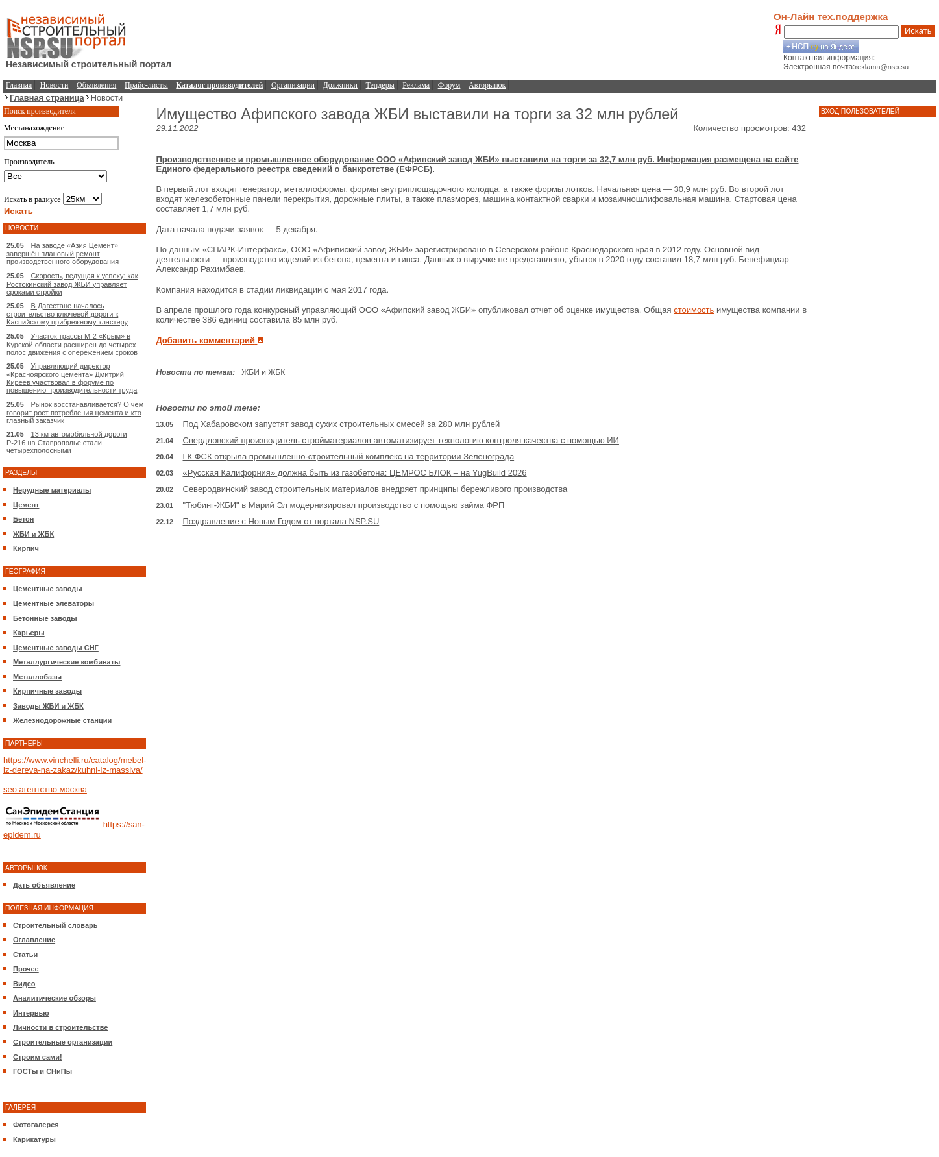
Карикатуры (34, 1139)
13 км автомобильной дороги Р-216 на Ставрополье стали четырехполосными (66, 442)
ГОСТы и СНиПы (42, 1071)
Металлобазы (37, 677)
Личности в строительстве (60, 1027)
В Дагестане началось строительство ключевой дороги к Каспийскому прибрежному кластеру (67, 314)
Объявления (96, 85)
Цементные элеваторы (53, 603)
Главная (19, 85)
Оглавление (34, 940)
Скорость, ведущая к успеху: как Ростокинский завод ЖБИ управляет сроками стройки (72, 284)
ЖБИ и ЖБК (33, 534)
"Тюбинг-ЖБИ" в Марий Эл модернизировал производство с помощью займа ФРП (344, 505)
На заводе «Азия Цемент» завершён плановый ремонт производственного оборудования (62, 253)
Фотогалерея (36, 1124)
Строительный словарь (55, 925)
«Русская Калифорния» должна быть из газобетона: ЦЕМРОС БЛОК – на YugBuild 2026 (355, 473)
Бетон (23, 519)
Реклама (416, 85)
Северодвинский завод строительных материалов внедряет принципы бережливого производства (375, 489)
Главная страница (47, 98)
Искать (918, 31)
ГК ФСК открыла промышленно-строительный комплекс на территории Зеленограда (349, 456)
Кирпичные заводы (47, 691)
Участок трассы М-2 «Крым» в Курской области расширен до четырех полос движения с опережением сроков (72, 344)
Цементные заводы (47, 588)
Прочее (26, 969)
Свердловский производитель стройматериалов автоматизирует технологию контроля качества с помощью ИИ (401, 440)
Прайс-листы (146, 85)
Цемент (26, 505)
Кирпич (26, 548)
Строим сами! (37, 1057)
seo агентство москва (45, 789)
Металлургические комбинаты (66, 662)
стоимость (694, 310)
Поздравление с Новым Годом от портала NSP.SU (281, 521)
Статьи (25, 954)
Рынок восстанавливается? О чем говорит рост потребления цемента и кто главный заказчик (74, 412)
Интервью (31, 1013)
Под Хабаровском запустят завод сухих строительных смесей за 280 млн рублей (341, 424)
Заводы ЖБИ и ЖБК (48, 706)
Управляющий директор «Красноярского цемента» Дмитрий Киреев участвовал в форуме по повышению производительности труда (71, 378)
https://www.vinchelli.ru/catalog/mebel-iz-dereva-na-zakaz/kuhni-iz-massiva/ (74, 765)
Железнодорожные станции (62, 720)
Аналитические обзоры (54, 998)
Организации (293, 85)
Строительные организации (62, 1042)
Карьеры (29, 633)
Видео (24, 984)
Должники (340, 85)
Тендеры (380, 85)
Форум (449, 85)
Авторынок (487, 85)
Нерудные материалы (52, 490)
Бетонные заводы (45, 618)
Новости (54, 85)
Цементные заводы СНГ (56, 648)
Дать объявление (44, 885)
